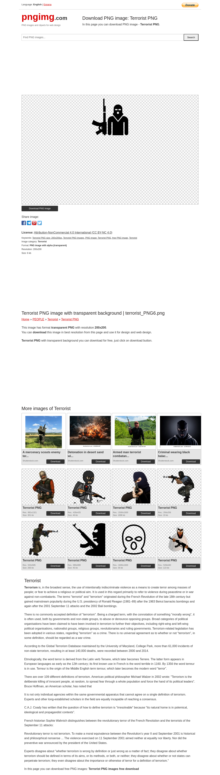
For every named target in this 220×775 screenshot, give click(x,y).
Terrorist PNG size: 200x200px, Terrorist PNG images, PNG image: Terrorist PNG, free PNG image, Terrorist (84, 238)
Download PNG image (40, 208)
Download (55, 461)
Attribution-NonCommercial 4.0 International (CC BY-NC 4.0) (73, 232)
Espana (47, 4)
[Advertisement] (110, 69)
